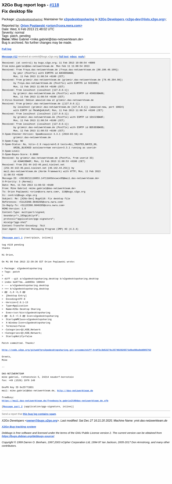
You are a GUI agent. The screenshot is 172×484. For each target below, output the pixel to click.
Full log (6, 48)
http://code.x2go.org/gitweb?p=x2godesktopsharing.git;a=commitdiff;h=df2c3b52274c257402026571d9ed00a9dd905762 (76, 350)
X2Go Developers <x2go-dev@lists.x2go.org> (132, 19)
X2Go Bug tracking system (19, 426)
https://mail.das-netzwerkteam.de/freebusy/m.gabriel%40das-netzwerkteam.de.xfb (55, 400)
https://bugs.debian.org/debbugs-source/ (28, 436)
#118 (54, 4)
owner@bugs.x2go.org (42, 420)
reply (81, 56)
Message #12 (10, 56)
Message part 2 (13, 406)
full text (63, 56)
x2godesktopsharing (29, 19)
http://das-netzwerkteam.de (75, 390)
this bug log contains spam (39, 414)
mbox (73, 56)
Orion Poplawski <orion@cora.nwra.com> (51, 25)
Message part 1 (13, 237)
